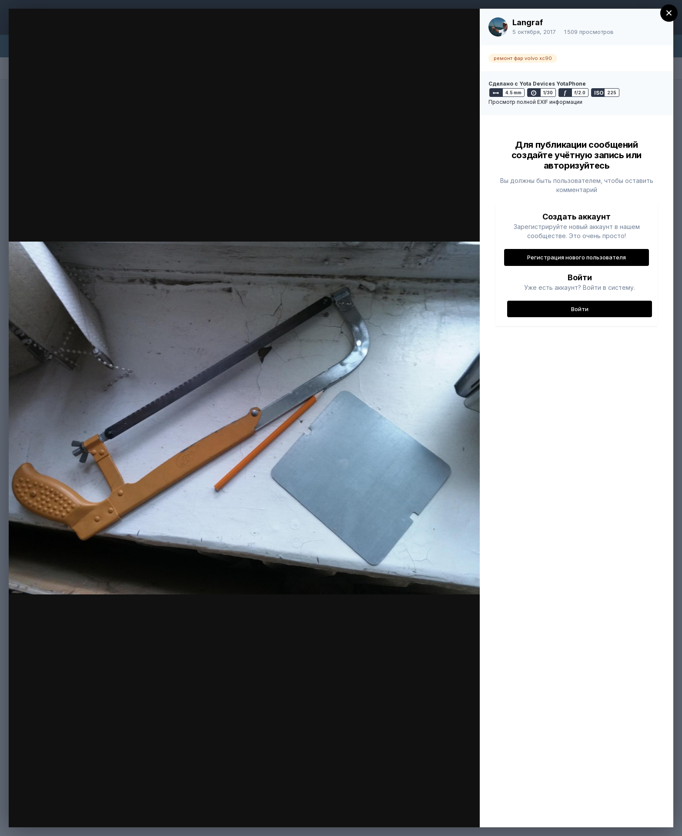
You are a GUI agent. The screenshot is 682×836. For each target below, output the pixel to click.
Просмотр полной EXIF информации (535, 102)
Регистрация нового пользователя (576, 257)
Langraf (527, 22)
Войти (579, 308)
